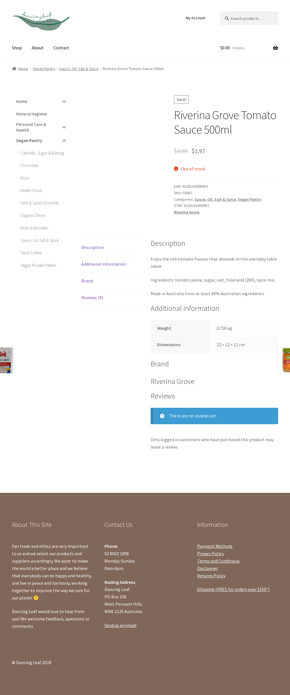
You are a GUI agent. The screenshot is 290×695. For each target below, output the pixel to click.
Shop (17, 47)
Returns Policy (211, 575)
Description (92, 247)
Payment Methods (215, 546)
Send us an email (121, 625)
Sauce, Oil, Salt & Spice (79, 68)
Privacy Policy (210, 553)
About (38, 47)
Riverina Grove (186, 212)
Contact (61, 47)
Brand (87, 281)
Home (23, 68)
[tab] (110, 247)
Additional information (103, 264)
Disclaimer (207, 568)
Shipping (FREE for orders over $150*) (233, 589)
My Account (195, 17)
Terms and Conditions (218, 561)
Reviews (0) (92, 297)
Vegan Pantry (44, 68)
